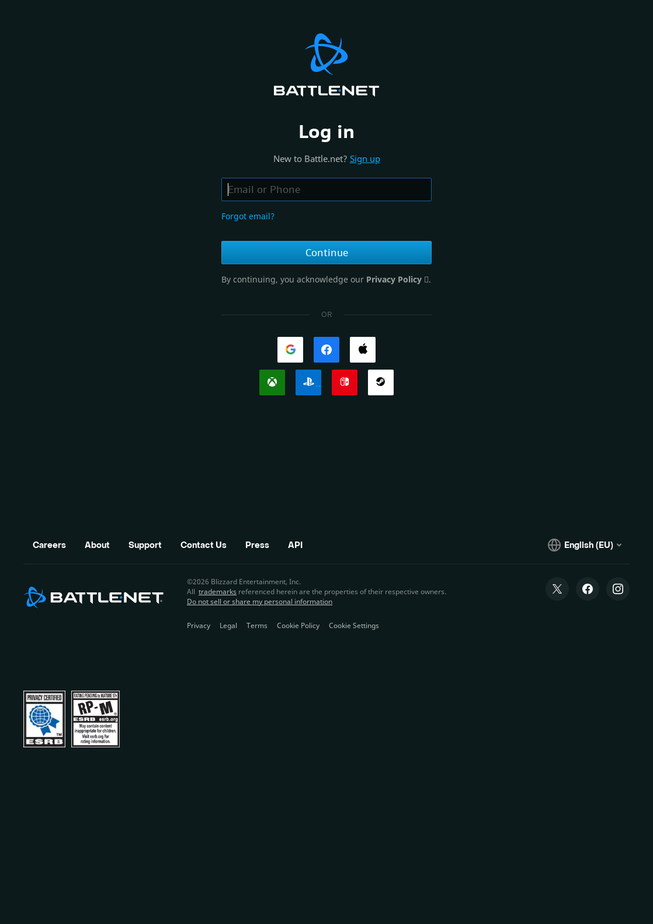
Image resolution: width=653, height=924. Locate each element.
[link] (290, 350)
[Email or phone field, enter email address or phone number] (326, 189)
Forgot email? (248, 216)
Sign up (365, 158)
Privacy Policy (395, 279)
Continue (326, 252)
